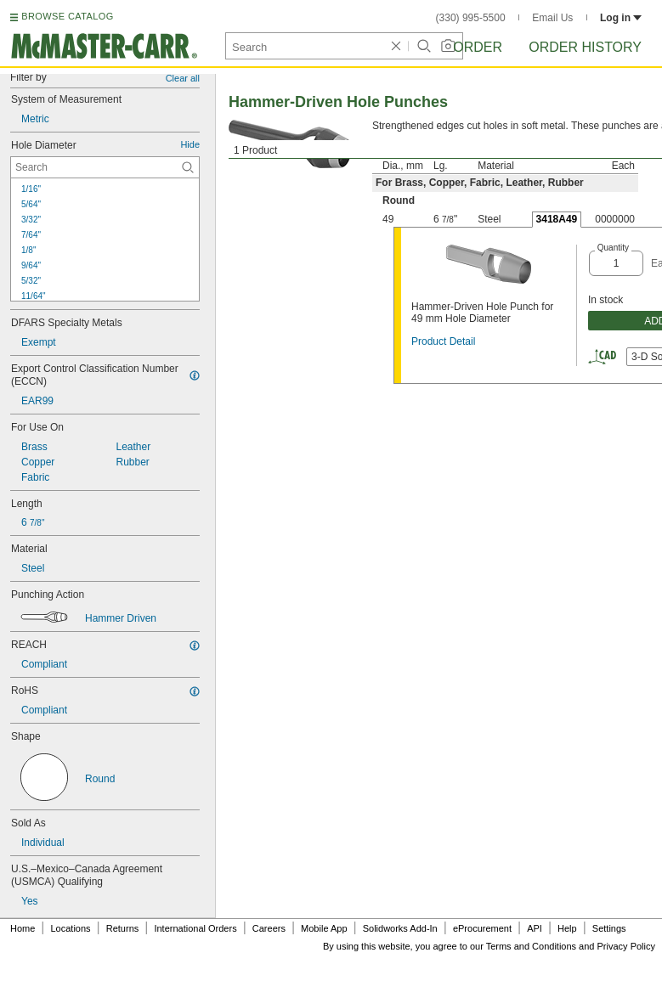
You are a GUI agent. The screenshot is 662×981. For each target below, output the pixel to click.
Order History (585, 47)
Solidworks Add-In (400, 928)
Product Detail (443, 341)
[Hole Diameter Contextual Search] (105, 167)
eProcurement (482, 928)
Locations (71, 928)
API (534, 928)
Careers (269, 928)
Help (567, 928)
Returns (122, 928)
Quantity (613, 247)
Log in (621, 18)
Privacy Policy (626, 946)
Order (477, 47)
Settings (609, 928)
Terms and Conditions (531, 946)
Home (22, 928)
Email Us (552, 18)
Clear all (183, 78)
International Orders (195, 928)
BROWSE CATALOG (67, 16)
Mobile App (324, 928)
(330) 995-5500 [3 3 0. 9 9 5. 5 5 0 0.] (471, 18)
